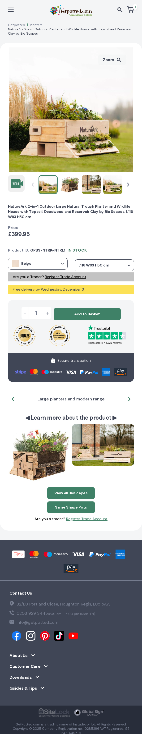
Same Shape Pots (71, 503)
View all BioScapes (70, 490)
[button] (128, 185)
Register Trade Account (65, 276)
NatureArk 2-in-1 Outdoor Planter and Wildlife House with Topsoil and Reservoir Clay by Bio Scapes (69, 31)
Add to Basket (87, 312)
